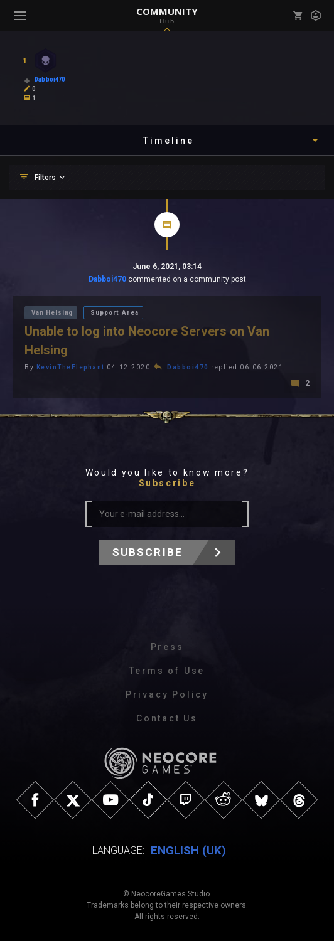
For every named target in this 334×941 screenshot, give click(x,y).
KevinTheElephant (70, 367)
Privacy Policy (167, 694)
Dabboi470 (107, 279)
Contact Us (167, 718)
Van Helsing (52, 313)
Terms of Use (167, 671)
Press (167, 647)
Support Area (114, 313)
